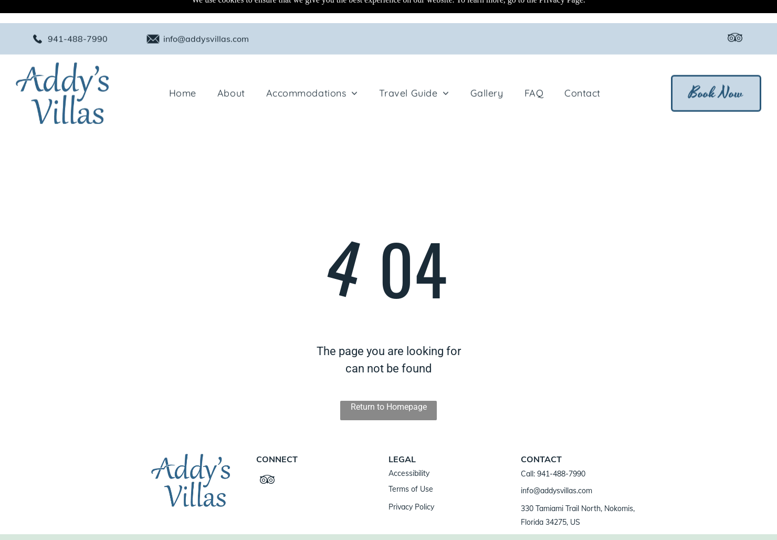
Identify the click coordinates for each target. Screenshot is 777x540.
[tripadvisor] (735, 16)
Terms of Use (410, 463)
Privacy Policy (411, 480)
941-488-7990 (78, 16)
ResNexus (345, 524)
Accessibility (408, 447)
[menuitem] (183, 70)
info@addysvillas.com (206, 16)
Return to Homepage (389, 381)
